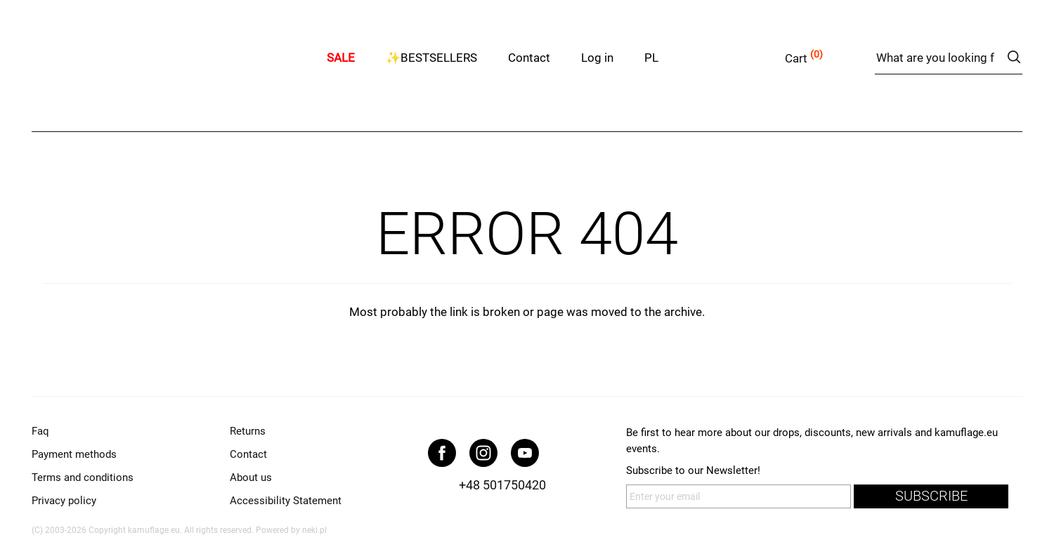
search (1013, 57)
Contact (529, 58)
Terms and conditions (83, 477)
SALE (341, 58)
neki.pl (314, 530)
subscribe (931, 496)
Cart (796, 58)
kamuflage (172, 56)
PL (651, 58)
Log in (597, 58)
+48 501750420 (502, 484)
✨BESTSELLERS (431, 58)
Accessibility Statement (285, 500)
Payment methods (74, 454)
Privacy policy (64, 500)
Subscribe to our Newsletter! (693, 470)
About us (251, 477)
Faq (40, 431)
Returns (248, 431)
